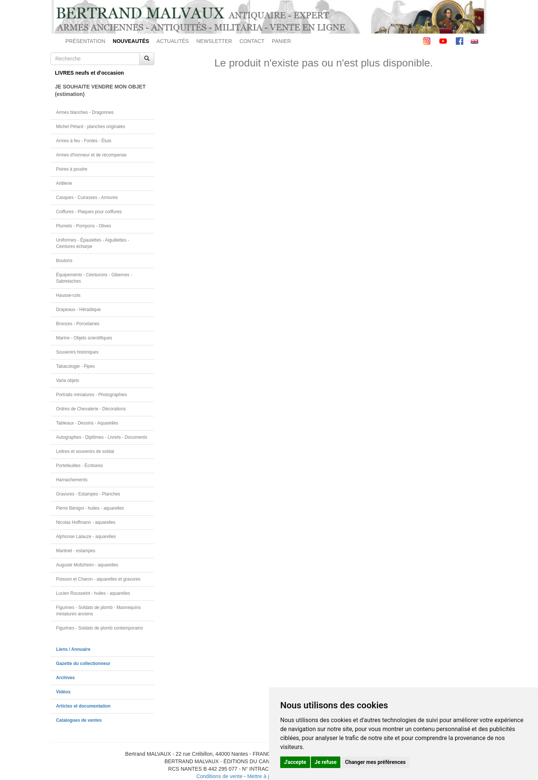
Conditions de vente (219, 776)
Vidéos (63, 691)
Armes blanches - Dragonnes (85, 112)
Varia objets (67, 380)
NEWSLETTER (214, 41)
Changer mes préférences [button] (375, 762)
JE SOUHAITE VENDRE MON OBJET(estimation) (100, 90)
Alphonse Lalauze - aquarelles (86, 536)
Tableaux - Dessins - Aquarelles (87, 423)
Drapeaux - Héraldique (78, 309)
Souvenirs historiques (77, 352)
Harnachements (71, 479)
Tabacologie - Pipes (75, 366)
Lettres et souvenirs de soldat (85, 451)
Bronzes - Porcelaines (77, 323)
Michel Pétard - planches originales (90, 126)
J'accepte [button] (295, 762)
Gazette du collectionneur (83, 663)
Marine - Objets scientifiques (84, 338)
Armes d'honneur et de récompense (91, 155)
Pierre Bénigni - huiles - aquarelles (90, 508)
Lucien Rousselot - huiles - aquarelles (93, 593)
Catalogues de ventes (79, 720)
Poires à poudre (71, 169)
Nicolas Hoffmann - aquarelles (85, 522)
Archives (65, 677)
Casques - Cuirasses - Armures (87, 197)
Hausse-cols (68, 295)
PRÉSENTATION (85, 41)
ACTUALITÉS (173, 41)
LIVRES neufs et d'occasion (89, 73)
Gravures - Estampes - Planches (88, 494)
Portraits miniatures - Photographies (91, 394)
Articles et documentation (83, 706)
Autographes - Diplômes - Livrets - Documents (101, 437)
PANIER (281, 41)
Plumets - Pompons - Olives (83, 226)
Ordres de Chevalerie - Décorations (91, 408)
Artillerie (64, 183)
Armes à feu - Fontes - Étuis (83, 140)
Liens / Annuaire (73, 649)
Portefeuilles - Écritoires (79, 465)
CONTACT (252, 41)
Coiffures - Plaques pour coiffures (89, 211)
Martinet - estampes (75, 550)
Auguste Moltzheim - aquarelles (87, 565)
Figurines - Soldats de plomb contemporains (99, 628)
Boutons (64, 260)
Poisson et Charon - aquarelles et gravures (98, 579)
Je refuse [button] (326, 762)
